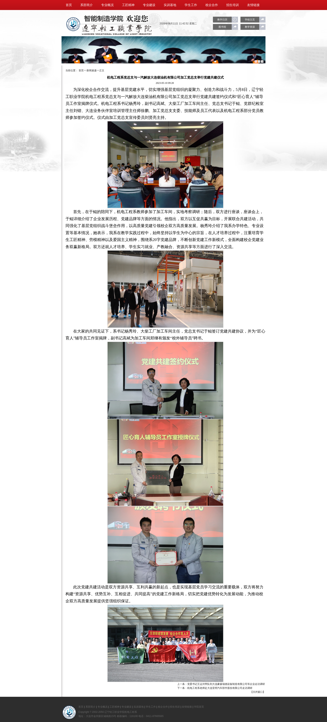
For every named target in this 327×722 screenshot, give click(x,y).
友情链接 (253, 5)
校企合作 (211, 5)
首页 (69, 5)
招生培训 (232, 5)
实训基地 (170, 5)
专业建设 (149, 5)
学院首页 (72, 15)
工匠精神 (128, 5)
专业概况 (107, 5)
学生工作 (191, 5)
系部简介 (86, 5)
